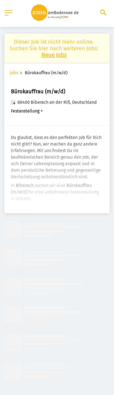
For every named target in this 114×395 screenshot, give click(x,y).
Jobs (14, 72)
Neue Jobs (53, 55)
